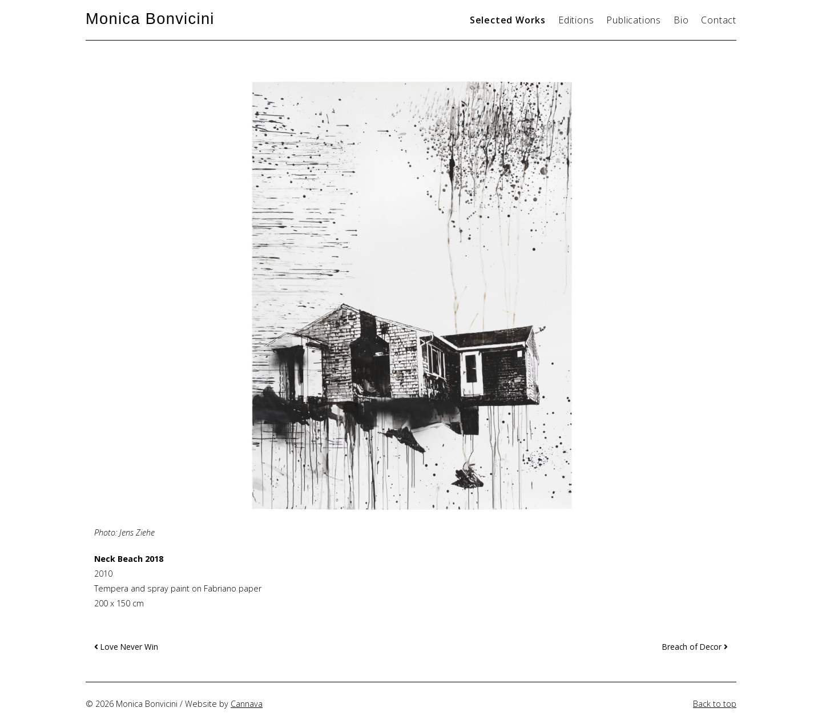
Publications (633, 20)
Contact (718, 20)
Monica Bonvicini (150, 18)
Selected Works (508, 20)
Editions (576, 20)
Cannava (247, 703)
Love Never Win (126, 646)
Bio (681, 20)
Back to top (714, 703)
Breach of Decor (695, 646)
